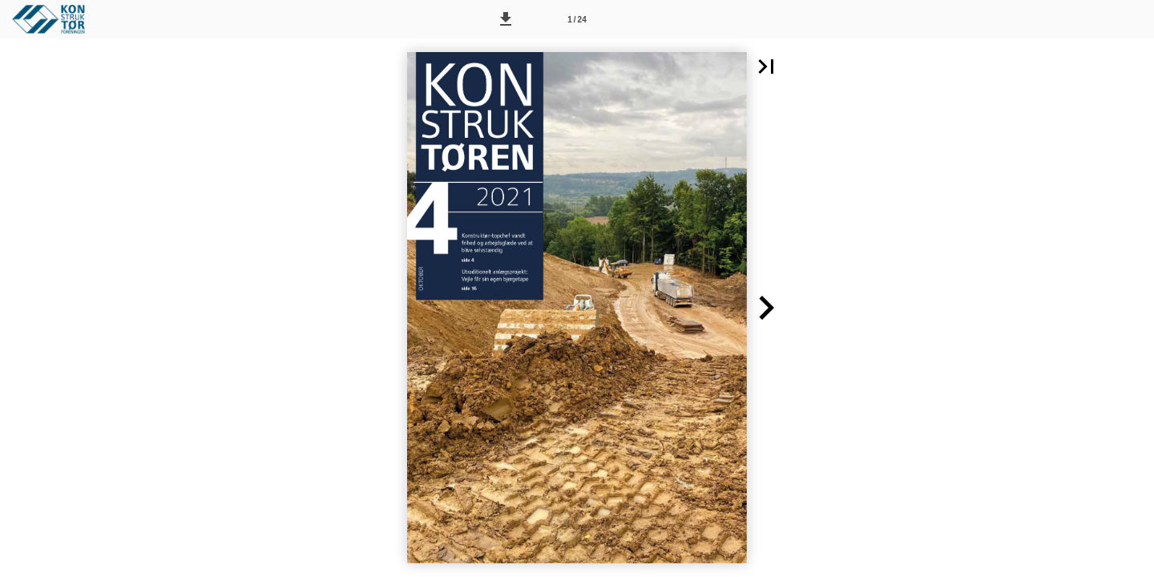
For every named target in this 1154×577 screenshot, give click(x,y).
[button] (505, 19)
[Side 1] (577, 19)
